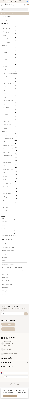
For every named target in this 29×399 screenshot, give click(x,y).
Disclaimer (5, 287)
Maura (15, 94)
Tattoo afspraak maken (8, 247)
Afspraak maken (15, 26)
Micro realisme (15, 125)
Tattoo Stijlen (15, 108)
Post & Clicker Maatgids (8, 264)
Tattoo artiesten (15, 63)
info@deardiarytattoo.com (10, 353)
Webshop (15, 132)
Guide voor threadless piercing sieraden (12, 267)
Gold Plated (16, 153)
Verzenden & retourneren (8, 281)
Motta (15, 98)
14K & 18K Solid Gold (16, 146)
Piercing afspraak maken (8, 250)
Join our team (5, 274)
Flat (16, 180)
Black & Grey (15, 122)
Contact (4, 260)
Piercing (8, 329)
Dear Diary (15, 222)
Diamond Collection (16, 149)
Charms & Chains (16, 170)
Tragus (16, 187)
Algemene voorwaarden (8, 284)
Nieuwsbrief (5, 277)
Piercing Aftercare (15, 204)
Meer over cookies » (21, 396)
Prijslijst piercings (15, 43)
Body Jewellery (16, 198)
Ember (15, 226)
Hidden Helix (16, 163)
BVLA (15, 219)
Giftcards (15, 211)
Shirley (15, 60)
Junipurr (15, 233)
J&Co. (15, 229)
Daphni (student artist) (15, 84)
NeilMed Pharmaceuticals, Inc (15, 236)
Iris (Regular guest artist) (15, 88)
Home (2, 16)
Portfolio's (15, 46)
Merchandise (15, 208)
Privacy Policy (5, 291)
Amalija (15, 67)
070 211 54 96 (7, 349)
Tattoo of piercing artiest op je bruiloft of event (14, 270)
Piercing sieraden (15, 136)
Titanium (16, 143)
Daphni (15, 57)
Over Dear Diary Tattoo (8, 244)
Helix (16, 177)
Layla (15, 91)
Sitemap (9, 16)
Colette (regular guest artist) (15, 81)
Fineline (15, 112)
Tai (15, 105)
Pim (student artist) (15, 101)
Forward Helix (16, 184)
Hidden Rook (16, 194)
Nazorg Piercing (6, 257)
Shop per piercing (15, 156)
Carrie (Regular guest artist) (15, 74)
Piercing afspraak (15, 33)
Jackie (15, 53)
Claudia (15, 77)
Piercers (15, 50)
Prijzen (15, 36)
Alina (15, 70)
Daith (16, 160)
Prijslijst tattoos (15, 39)
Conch (16, 167)
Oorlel (16, 173)
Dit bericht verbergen (10, 396)
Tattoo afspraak (15, 29)
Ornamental (15, 119)
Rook (16, 191)
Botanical (15, 115)
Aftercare (15, 201)
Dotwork (15, 129)
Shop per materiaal (15, 139)
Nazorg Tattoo (6, 254)
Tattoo (8, 324)
